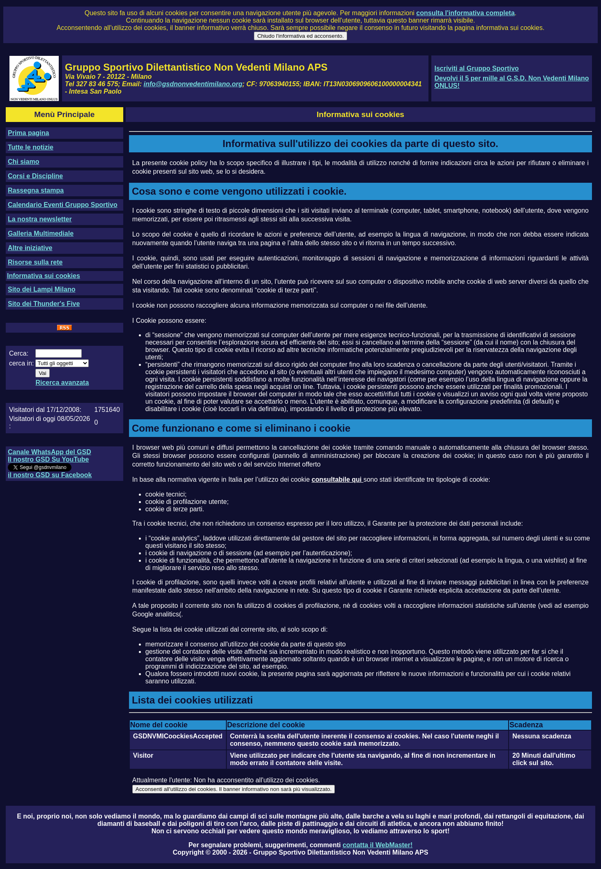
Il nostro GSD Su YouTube (48, 459)
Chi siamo (23, 161)
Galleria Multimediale (41, 233)
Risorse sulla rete (35, 262)
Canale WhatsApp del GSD (49, 451)
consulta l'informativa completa (465, 12)
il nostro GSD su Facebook (50, 474)
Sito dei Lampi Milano (41, 289)
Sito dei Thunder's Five (44, 303)
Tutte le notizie (30, 147)
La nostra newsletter (40, 219)
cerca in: (21, 363)
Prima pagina (28, 132)
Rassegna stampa (36, 190)
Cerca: (18, 353)
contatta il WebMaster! (377, 844)
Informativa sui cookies (43, 275)
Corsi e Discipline (35, 175)
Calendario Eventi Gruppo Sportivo (62, 204)
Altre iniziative (30, 247)
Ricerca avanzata (62, 382)
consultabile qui (337, 479)
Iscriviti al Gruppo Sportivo (476, 68)
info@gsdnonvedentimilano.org (193, 83)
